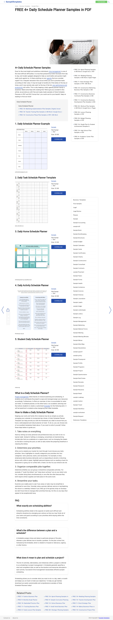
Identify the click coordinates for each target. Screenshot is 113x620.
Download (59, 139)
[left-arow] (3, 310)
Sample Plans (35, 6)
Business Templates (25, 6)
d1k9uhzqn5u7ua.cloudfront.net (23, 279)
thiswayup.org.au (19, 333)
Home (16, 6)
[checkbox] (4, 1)
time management (55, 71)
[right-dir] (110, 310)
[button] (108, 2)
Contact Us (7, 618)
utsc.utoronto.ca (19, 226)
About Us (15, 618)
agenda (49, 78)
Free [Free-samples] (101, 2)
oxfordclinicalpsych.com (21, 172)
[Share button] (8, 310)
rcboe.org (17, 387)
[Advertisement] (56, 25)
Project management (22, 397)
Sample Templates (104, 618)
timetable (47, 406)
